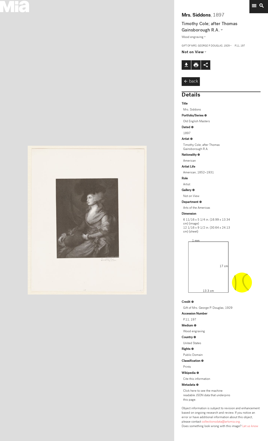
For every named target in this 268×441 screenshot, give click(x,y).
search (261, 6)
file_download (186, 65)
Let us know (250, 426)
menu (254, 6)
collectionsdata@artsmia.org (221, 422)
